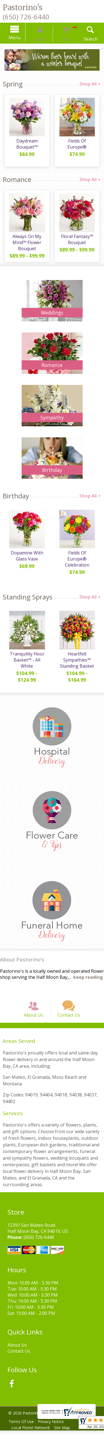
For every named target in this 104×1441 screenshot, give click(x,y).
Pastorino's (22, 7)
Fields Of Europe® (78, 143)
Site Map (65, 1438)
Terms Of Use (22, 1432)
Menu (22, 38)
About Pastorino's (22, 962)
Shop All (90, 84)
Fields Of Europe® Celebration (78, 560)
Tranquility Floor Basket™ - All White (26, 664)
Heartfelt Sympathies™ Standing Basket (78, 664)
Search (83, 39)
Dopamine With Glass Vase (26, 560)
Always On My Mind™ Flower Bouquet (26, 244)
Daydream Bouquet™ (26, 146)
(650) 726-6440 (26, 16)
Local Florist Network (31, 1438)
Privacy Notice (54, 1432)
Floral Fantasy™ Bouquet (78, 241)
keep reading (88, 981)
